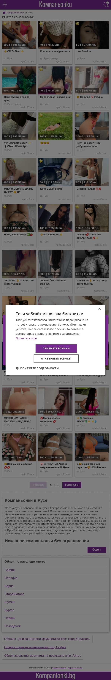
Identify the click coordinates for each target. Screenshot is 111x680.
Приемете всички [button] (56, 348)
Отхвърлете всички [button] (56, 358)
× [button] (99, 309)
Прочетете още (26, 338)
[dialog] (55, 340)
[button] (37, 368)
